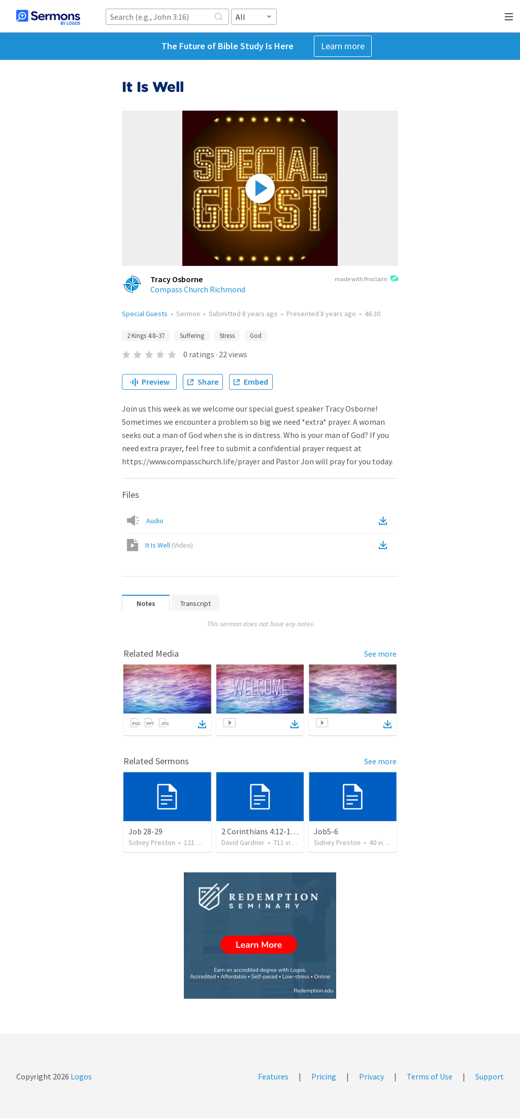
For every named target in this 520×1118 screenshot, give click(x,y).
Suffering (192, 335)
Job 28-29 (145, 831)
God (256, 335)
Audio (155, 520)
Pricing (323, 1076)
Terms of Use (429, 1076)
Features (273, 1076)
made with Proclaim (366, 279)
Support (489, 1076)
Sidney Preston (151, 842)
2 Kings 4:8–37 (146, 335)
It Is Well (169, 545)
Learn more (343, 46)
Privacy (371, 1076)
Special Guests (145, 313)
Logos (80, 1076)
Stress (227, 335)
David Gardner (243, 842)
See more (380, 654)
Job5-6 (326, 831)
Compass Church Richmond (197, 289)
